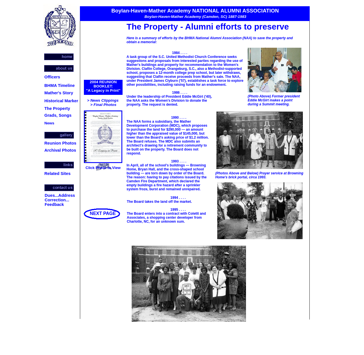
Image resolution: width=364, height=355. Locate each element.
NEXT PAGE (103, 213)
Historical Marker (61, 101)
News (49, 123)
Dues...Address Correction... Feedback (60, 200)
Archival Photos (60, 150)
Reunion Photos (60, 143)
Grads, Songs (57, 115)
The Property (57, 108)
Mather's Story (58, 93)
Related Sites (57, 173)
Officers (52, 77)
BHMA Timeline (59, 85)
